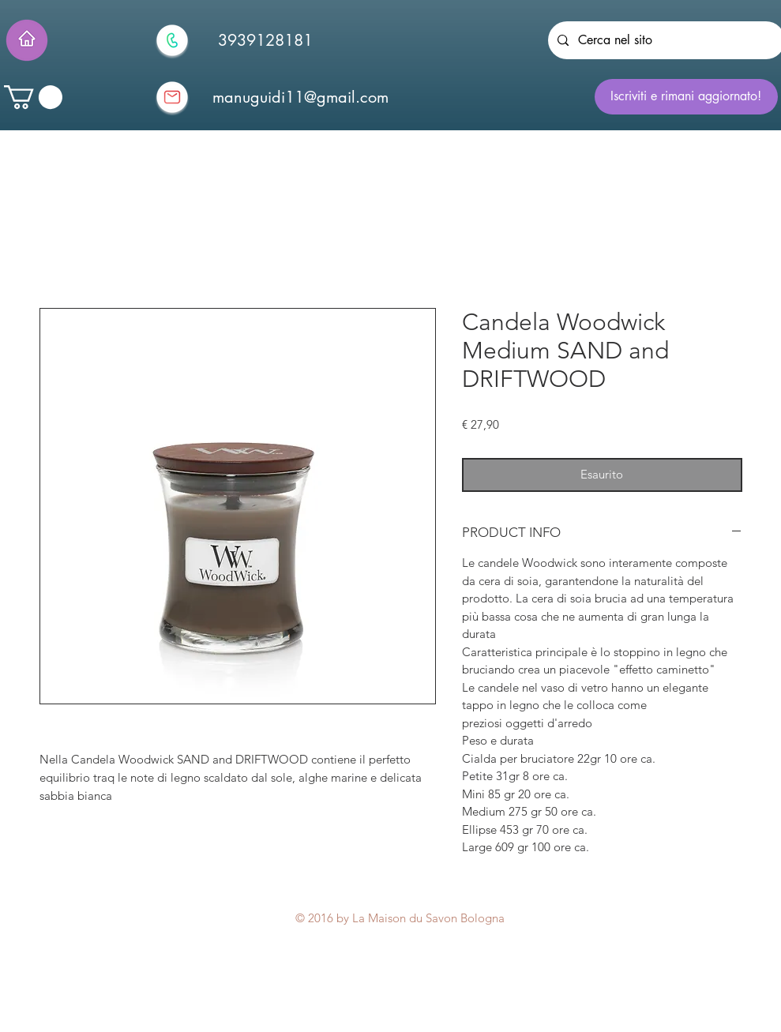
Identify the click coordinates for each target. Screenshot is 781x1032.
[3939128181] (265, 40)
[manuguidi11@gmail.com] (300, 97)
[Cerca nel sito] (665, 40)
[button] (33, 97)
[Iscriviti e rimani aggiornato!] (686, 96)
